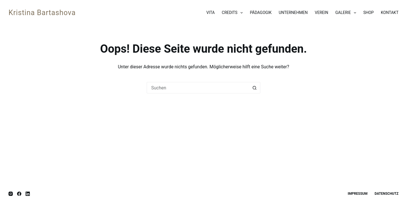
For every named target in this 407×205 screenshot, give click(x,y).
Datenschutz (386, 194)
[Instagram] (11, 194)
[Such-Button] (254, 87)
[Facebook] (19, 194)
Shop (368, 12)
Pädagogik (260, 12)
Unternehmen (293, 12)
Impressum (357, 194)
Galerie (346, 12)
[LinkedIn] (28, 194)
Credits (233, 12)
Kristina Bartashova (42, 13)
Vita (210, 12)
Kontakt (389, 12)
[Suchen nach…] (198, 87)
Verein (321, 12)
